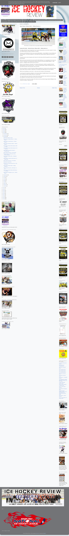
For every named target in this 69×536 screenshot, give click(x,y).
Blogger (44, 533)
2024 (4, 131)
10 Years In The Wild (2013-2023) (16, 21)
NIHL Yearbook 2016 (62, 371)
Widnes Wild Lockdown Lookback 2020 (62, 385)
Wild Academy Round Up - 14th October (10, 152)
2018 (4, 193)
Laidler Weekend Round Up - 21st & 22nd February (63, 65)
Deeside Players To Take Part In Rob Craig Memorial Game (65, 52)
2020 (4, 190)
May (4, 180)
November (5, 135)
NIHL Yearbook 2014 (62, 369)
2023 (4, 132)
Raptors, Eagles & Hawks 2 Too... (29, 21)
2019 (4, 191)
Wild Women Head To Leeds (8, 137)
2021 (4, 189)
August (5, 176)
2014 (4, 198)
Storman (37, 533)
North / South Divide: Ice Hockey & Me (63, 398)
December (5, 133)
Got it (59, 2)
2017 (4, 194)
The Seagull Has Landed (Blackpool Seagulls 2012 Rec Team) (63, 380)
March (5, 183)
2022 (4, 187)
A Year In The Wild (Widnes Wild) (62, 383)
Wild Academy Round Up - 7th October (10, 160)
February (5, 184)
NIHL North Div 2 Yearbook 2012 (61, 365)
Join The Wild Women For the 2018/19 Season (65, 77)
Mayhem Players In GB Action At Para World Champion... (9, 154)
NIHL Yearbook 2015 (62, 370)
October (5, 136)
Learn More (55, 2)
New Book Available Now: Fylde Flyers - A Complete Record (65, 90)
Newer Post (22, 87)
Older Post (54, 87)
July (4, 177)
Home (38, 87)
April (4, 181)
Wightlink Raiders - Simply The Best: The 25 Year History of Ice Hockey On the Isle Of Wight (63, 392)
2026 (4, 128)
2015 (4, 197)
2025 (4, 129)
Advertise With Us (5, 21)
